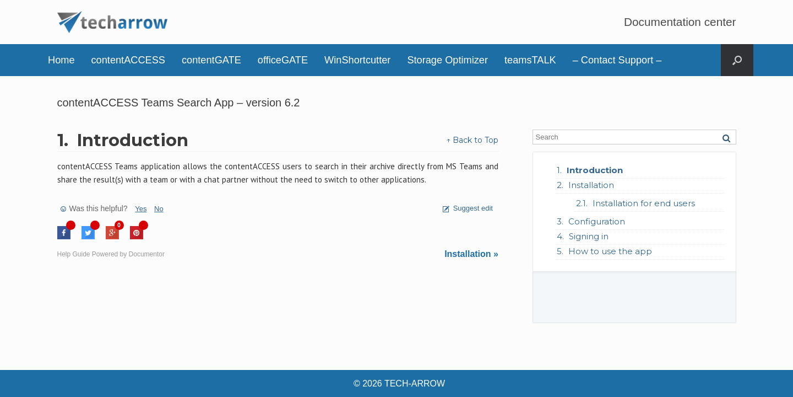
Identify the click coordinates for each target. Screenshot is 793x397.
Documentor (147, 254)
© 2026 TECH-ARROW (399, 383)
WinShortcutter (357, 60)
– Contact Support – (617, 60)
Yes (140, 209)
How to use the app (610, 251)
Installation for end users (644, 203)
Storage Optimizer (447, 60)
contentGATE (211, 60)
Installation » (471, 254)
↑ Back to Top (472, 140)
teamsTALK (530, 60)
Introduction (595, 170)
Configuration (596, 221)
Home (61, 60)
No (159, 209)
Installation (591, 185)
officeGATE (283, 60)
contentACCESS (128, 60)
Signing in (589, 236)
